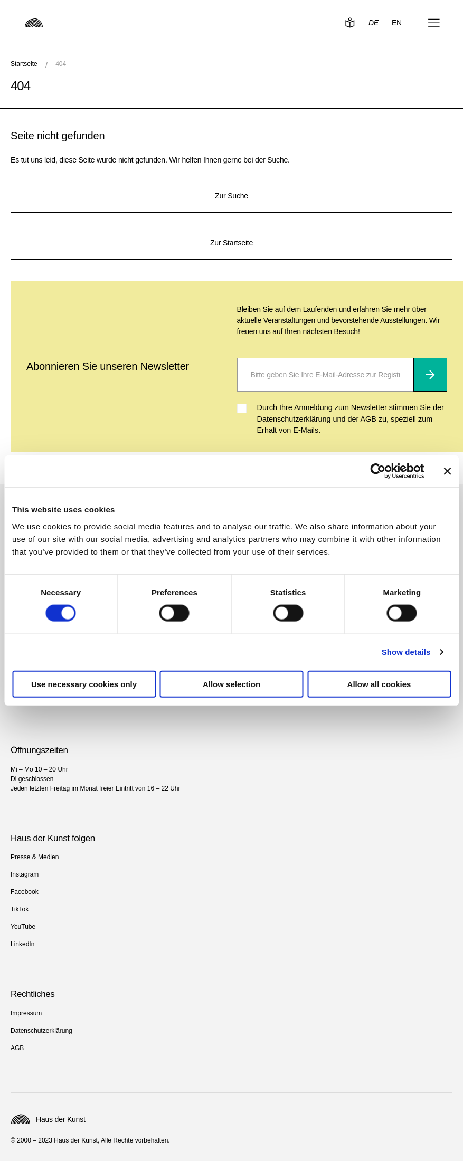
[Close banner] (447, 471)
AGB (17, 1048)
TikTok (20, 909)
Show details (406, 652)
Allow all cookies (379, 683)
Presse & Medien (35, 857)
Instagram (25, 874)
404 (60, 64)
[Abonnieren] (430, 375)
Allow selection (231, 683)
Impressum (26, 1013)
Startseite (24, 64)
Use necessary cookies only (84, 683)
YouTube (23, 926)
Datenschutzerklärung (41, 1030)
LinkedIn (22, 944)
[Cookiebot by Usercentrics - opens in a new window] (378, 471)
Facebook (25, 892)
